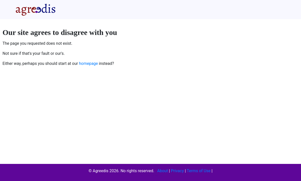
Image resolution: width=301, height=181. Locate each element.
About (162, 170)
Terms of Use (199, 170)
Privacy (177, 170)
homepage (88, 63)
